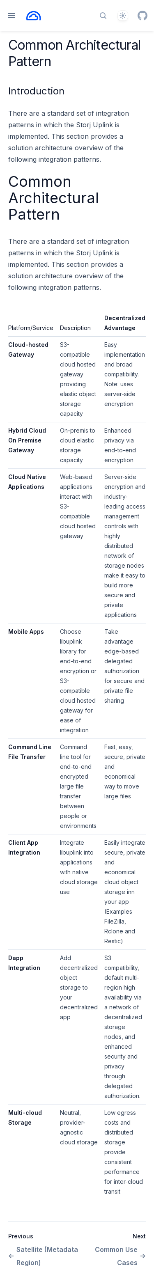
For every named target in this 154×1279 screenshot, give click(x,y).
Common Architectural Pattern (53, 197)
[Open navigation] (11, 16)
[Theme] (123, 16)
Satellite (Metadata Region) (43, 1256)
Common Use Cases (120, 1256)
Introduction (36, 91)
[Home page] (33, 15)
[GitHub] (142, 16)
